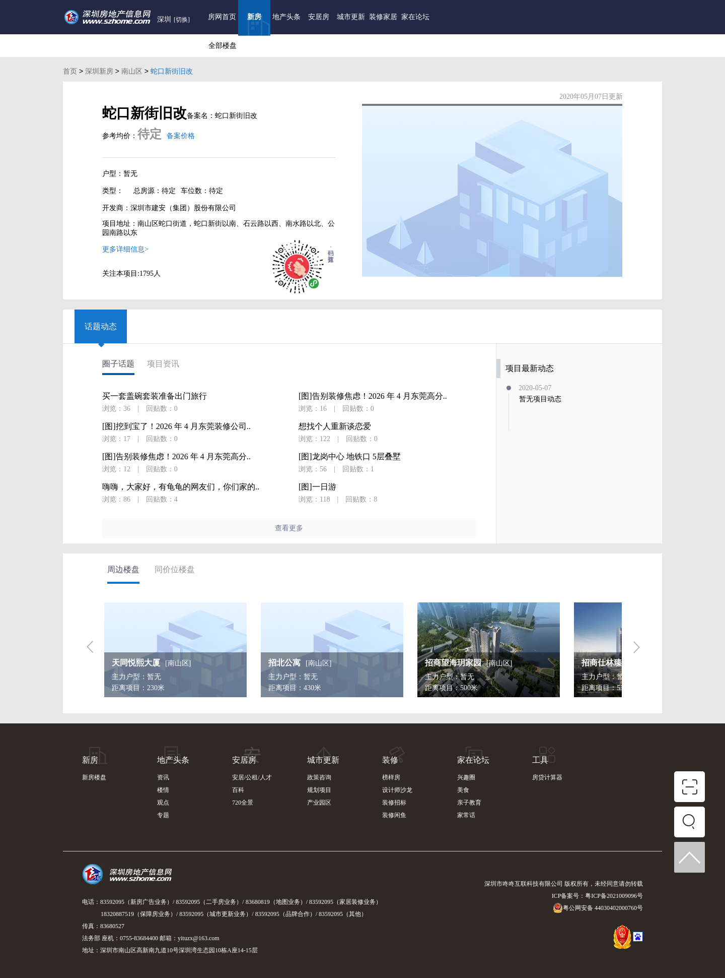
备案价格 (181, 136)
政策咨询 (319, 777)
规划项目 (319, 789)
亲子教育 (469, 802)
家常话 (466, 815)
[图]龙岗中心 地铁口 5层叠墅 (350, 457)
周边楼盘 (123, 569)
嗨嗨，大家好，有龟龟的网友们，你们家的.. (180, 487)
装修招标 (394, 802)
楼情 (163, 789)
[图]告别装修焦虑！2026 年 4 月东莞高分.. (176, 457)
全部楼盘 (222, 45)
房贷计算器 (547, 777)
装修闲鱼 (394, 815)
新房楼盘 (94, 777)
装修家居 (383, 17)
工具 (540, 760)
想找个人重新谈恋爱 (335, 426)
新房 (254, 17)
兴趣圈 (466, 777)
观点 (163, 802)
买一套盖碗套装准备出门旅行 (154, 396)
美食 (463, 789)
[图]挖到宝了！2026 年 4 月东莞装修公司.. (176, 426)
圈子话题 (118, 364)
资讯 (163, 777)
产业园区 (319, 802)
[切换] (182, 19)
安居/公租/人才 (252, 777)
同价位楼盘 (175, 569)
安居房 (318, 17)
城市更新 (351, 17)
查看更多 (289, 528)
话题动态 (101, 326)
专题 (163, 815)
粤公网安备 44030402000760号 (598, 908)
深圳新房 (99, 71)
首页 (70, 71)
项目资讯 (163, 364)
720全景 (242, 802)
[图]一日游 (317, 487)
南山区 (131, 71)
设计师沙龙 (397, 789)
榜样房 (391, 777)
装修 (390, 760)
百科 (238, 789)
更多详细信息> (125, 249)
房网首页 (222, 17)
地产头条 (286, 17)
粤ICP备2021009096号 (614, 895)
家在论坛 (415, 17)
